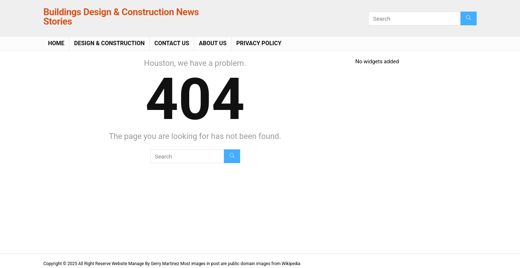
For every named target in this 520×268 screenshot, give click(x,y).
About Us (212, 43)
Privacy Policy (258, 43)
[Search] (468, 18)
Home (56, 43)
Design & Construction (109, 43)
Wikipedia (291, 263)
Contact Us (171, 43)
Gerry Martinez (165, 263)
